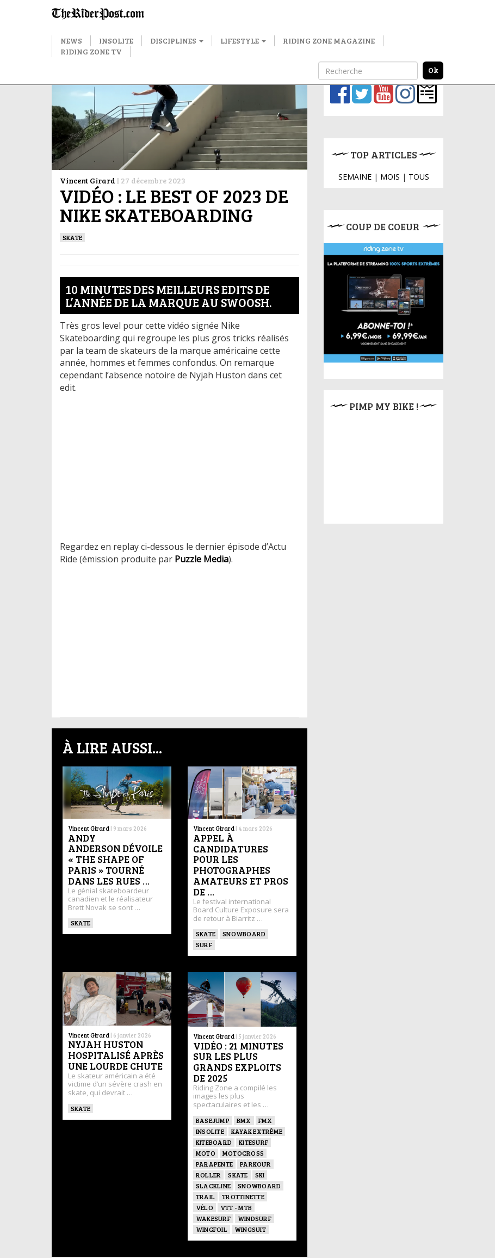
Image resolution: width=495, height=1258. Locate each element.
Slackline (213, 1185)
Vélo (204, 1207)
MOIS (390, 176)
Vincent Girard (87, 180)
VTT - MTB (236, 1207)
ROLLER (208, 1174)
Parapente (214, 1163)
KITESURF (253, 1142)
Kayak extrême (256, 1131)
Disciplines (176, 40)
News (71, 40)
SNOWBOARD (243, 933)
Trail (205, 1196)
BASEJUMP (213, 1120)
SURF (204, 944)
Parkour (255, 1163)
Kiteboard (214, 1142)
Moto (205, 1153)
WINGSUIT (250, 1229)
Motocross (243, 1153)
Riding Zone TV (91, 51)
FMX (265, 1120)
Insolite (116, 40)
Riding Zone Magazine (329, 40)
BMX (244, 1120)
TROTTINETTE (243, 1196)
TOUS (419, 176)
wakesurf (213, 1218)
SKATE (72, 237)
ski (260, 1174)
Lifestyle (243, 40)
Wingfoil (211, 1229)
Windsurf (254, 1218)
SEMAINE (355, 176)
